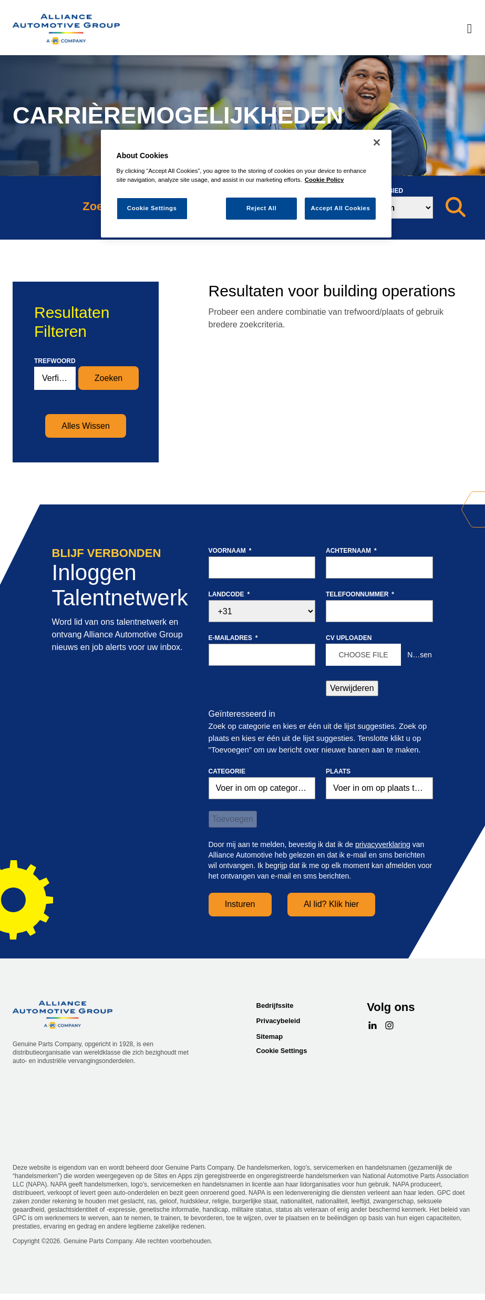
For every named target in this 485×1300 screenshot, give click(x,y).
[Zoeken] (456, 208)
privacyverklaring (382, 844)
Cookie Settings (281, 1051)
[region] (246, 184)
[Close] (376, 142)
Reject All (261, 208)
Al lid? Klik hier (331, 904)
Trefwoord (55, 361)
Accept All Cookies (340, 208)
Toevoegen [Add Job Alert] (232, 818)
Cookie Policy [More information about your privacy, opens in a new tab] (324, 180)
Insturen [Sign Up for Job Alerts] (240, 904)
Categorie (227, 771)
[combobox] (379, 788)
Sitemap (269, 1036)
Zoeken (108, 378)
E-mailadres (233, 638)
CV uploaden (349, 638)
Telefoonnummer (360, 594)
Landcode (229, 594)
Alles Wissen (85, 425)
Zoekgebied (382, 190)
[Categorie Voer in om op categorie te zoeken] (262, 788)
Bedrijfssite (275, 1005)
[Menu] (469, 29)
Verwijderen (352, 688)
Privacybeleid (278, 1021)
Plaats (338, 771)
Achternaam (351, 550)
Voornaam (230, 550)
